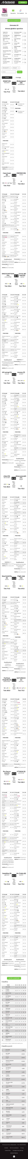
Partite (7, 77)
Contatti (6, 1147)
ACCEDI (23, 2)
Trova (20, 72)
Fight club (21, 576)
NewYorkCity (7, 576)
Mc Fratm (20, 873)
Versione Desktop (14, 1153)
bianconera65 (21, 476)
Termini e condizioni (14, 1147)
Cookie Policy (8, 1150)
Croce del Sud (22, 274)
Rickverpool (21, 81)
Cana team (7, 173)
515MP (5, 81)
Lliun (5, 476)
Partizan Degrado (6, 679)
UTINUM (20, 771)
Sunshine (5, 873)
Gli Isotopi (6, 372)
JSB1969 (20, 173)
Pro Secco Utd (7, 772)
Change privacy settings (18, 1150)
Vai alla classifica (14, 20)
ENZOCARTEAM (8, 274)
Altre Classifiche (14, 978)
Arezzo (20, 372)
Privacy (22, 1147)
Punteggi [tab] (18, 77)
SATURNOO (21, 678)
